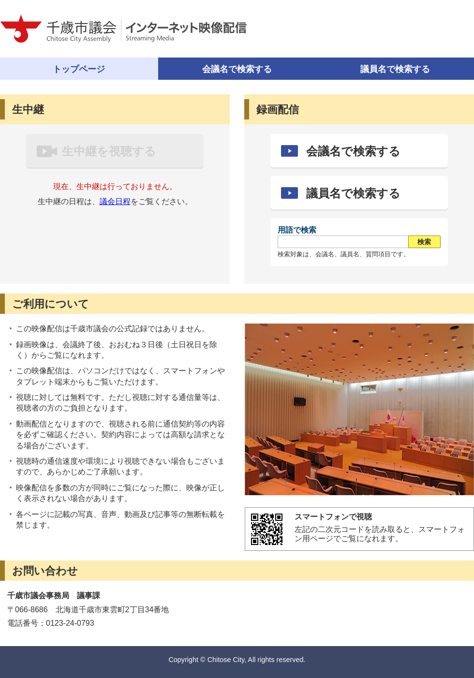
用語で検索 (297, 230)
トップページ (79, 69)
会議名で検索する (237, 69)
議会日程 (115, 201)
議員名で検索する (353, 193)
